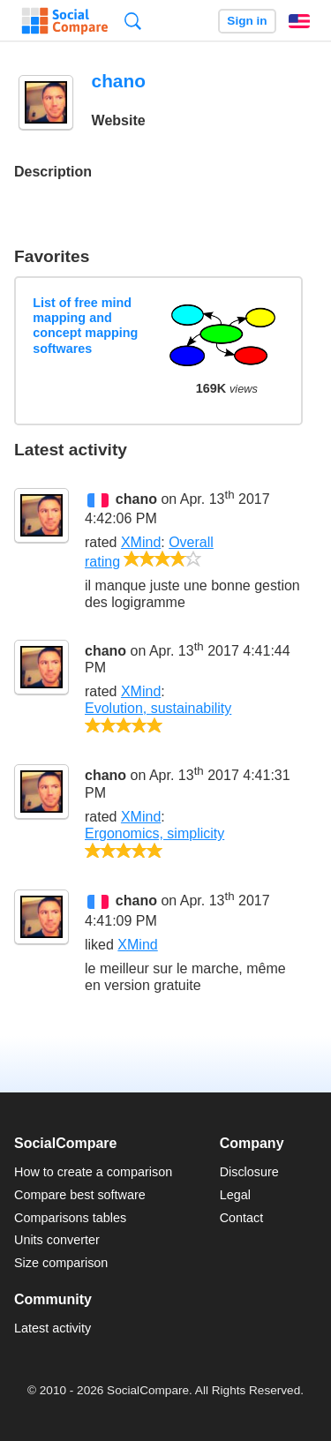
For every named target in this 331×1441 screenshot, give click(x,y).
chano (136, 499)
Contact (242, 1218)
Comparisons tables (70, 1218)
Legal (235, 1195)
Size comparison (61, 1263)
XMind (141, 542)
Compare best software (80, 1195)
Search (132, 20)
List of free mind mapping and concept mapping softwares (85, 326)
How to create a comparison (93, 1172)
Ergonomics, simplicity (154, 833)
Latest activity (52, 1328)
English (299, 21)
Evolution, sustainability (158, 708)
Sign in (247, 20)
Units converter (57, 1240)
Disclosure (249, 1172)
